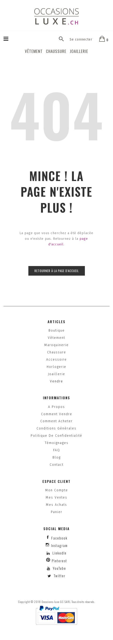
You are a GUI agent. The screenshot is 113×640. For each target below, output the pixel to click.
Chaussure (56, 51)
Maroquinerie (56, 345)
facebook (59, 537)
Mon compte (56, 490)
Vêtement (34, 51)
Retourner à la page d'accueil (56, 270)
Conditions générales (56, 428)
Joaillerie (79, 51)
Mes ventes (56, 497)
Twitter (59, 575)
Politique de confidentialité (56, 436)
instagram (59, 545)
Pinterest (59, 560)
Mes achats (56, 505)
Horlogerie (56, 367)
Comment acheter (56, 421)
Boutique (57, 331)
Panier (56, 512)
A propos (56, 407)
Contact (57, 465)
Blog (57, 457)
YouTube (59, 568)
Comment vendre (56, 414)
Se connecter (81, 39)
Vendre (56, 381)
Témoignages (56, 443)
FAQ (56, 450)
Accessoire (56, 360)
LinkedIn (60, 552)
